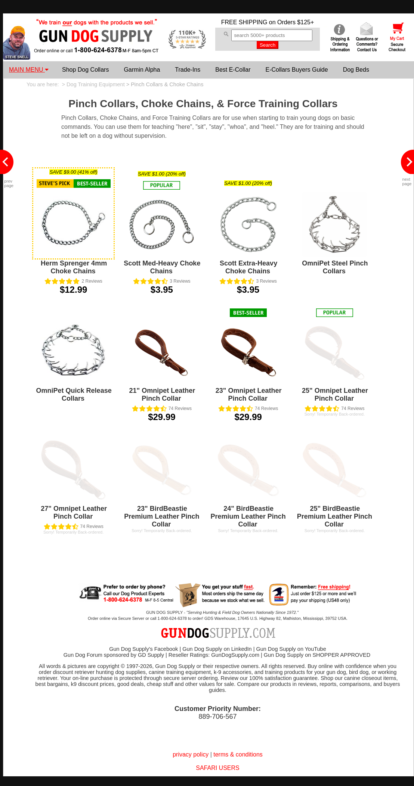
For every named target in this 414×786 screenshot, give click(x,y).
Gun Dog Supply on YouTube (291, 649)
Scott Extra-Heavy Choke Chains (248, 267)
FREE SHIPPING (244, 22)
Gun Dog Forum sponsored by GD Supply (114, 655)
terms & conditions (238, 754)
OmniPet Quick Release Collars (74, 394)
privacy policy (190, 754)
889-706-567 (217, 716)
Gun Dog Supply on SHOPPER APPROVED (317, 655)
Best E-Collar (232, 69)
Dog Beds (356, 69)
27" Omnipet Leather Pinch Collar (74, 512)
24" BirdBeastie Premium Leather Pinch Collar (248, 516)
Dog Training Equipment (96, 84)
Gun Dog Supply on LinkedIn (216, 649)
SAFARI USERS (217, 768)
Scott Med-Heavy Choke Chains (162, 267)
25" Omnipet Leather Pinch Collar (335, 394)
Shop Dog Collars (85, 69)
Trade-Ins (187, 69)
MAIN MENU (29, 69)
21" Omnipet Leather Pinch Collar (162, 394)
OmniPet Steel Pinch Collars (335, 267)
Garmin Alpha (142, 69)
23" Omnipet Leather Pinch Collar (249, 394)
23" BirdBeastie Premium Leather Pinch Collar (161, 516)
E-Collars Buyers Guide (296, 69)
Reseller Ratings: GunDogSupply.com (214, 655)
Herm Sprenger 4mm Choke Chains (74, 267)
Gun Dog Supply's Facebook (143, 649)
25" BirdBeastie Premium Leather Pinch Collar (334, 516)
